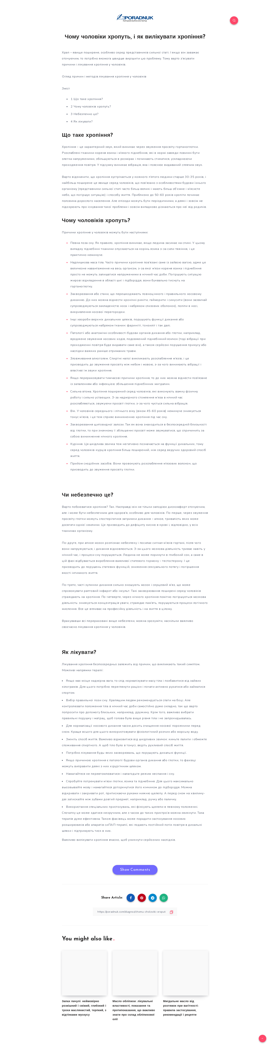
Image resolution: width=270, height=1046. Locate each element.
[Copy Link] (135, 912)
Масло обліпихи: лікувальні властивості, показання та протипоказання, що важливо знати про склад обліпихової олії (133, 1010)
